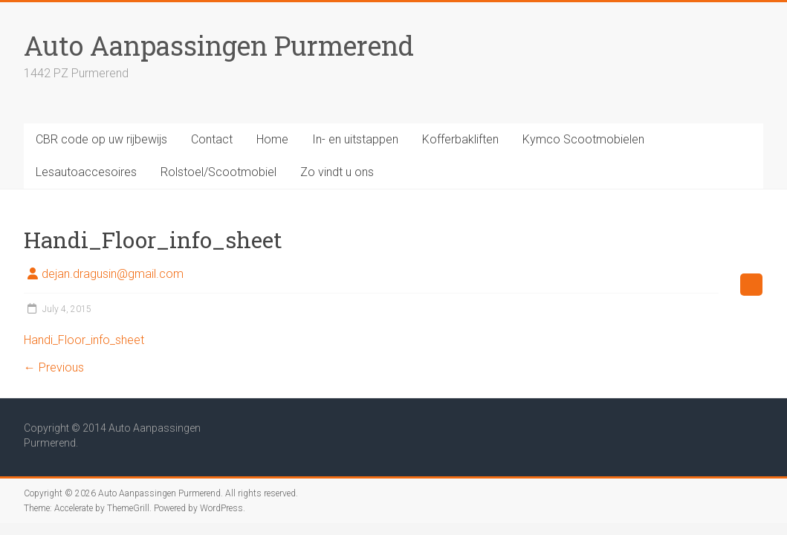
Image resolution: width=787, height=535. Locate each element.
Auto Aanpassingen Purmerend (219, 45)
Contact (212, 139)
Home (272, 139)
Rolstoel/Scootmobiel (218, 172)
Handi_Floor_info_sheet (84, 340)
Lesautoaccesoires (86, 172)
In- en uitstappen (355, 139)
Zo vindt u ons (337, 172)
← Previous (54, 367)
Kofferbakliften (460, 139)
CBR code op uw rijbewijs (101, 139)
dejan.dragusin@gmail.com (113, 274)
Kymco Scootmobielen (583, 139)
